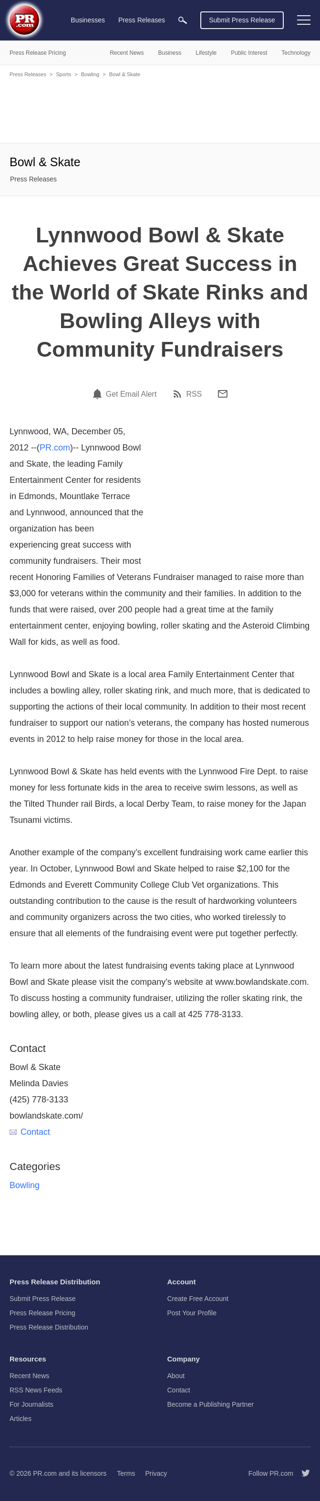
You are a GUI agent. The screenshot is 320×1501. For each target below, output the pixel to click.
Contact (30, 1132)
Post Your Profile (192, 1313)
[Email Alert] (99, 394)
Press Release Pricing (42, 1313)
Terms (126, 1473)
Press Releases (28, 74)
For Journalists (31, 1404)
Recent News (29, 1376)
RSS (194, 394)
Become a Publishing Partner (210, 1404)
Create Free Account (197, 1298)
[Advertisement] (160, 109)
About (176, 1376)
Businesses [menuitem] (88, 20)
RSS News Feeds (36, 1390)
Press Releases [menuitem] (141, 20)
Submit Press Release (242, 20)
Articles (20, 1418)
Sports (63, 74)
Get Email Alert (131, 394)
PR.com (55, 447)
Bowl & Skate (124, 74)
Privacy (156, 1473)
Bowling (90, 74)
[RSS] (179, 394)
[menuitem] (182, 20)
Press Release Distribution (49, 1327)
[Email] (222, 394)
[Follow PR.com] (301, 1473)
